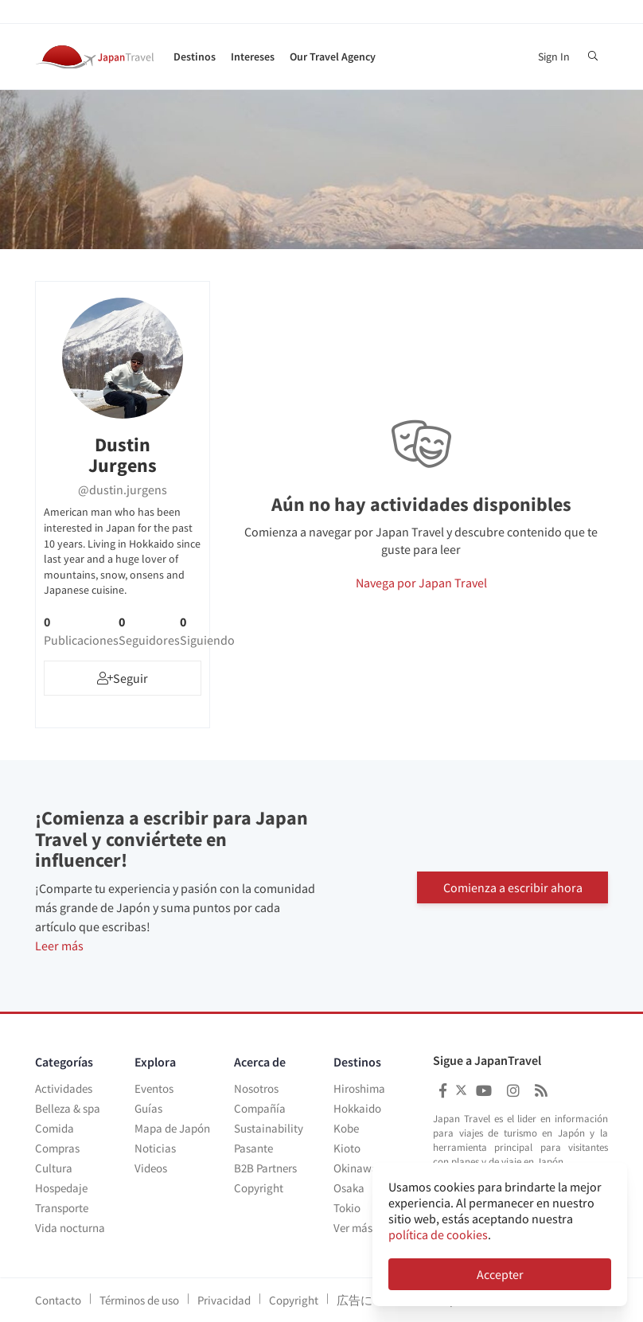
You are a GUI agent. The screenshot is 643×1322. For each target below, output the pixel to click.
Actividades (63, 1088)
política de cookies (438, 1234)
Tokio (346, 1207)
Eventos (153, 1088)
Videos (150, 1168)
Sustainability (268, 1128)
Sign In (554, 56)
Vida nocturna (70, 1227)
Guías (148, 1108)
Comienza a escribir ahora (513, 886)
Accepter (500, 1274)
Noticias (155, 1148)
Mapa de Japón (172, 1128)
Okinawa (355, 1168)
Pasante (253, 1148)
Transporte (61, 1207)
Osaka (348, 1187)
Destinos (194, 56)
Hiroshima (359, 1088)
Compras (57, 1148)
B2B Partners (265, 1168)
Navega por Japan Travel (421, 582)
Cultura (53, 1168)
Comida (54, 1128)
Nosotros (256, 1088)
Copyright (258, 1187)
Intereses (253, 56)
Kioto (346, 1148)
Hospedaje (61, 1187)
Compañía (260, 1108)
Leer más (59, 945)
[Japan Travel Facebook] (443, 1091)
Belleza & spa (67, 1108)
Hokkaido (357, 1108)
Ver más (352, 1227)
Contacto (58, 1300)
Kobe (346, 1128)
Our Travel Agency (333, 56)
